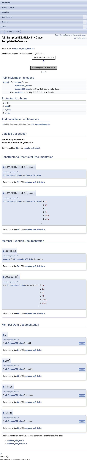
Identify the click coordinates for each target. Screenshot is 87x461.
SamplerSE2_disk (13, 31)
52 (18, 182)
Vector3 (6, 82)
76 (18, 266)
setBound (19, 92)
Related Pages (8, 7)
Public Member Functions (63, 35)
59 (18, 229)
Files (44, 27)
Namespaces (44, 17)
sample (18, 82)
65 (18, 376)
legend (44, 72)
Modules (5, 12)
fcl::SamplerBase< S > (40, 124)
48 (17, 148)
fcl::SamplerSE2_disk (12, 175)
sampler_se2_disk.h (23, 48)
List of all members (80, 38)
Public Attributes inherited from (26, 124)
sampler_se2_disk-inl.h (35, 182)
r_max (8, 110)
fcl (2, 31)
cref (7, 106)
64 (18, 350)
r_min (7, 113)
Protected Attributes (79, 35)
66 (18, 313)
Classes (44, 22)
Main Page (6, 2)
